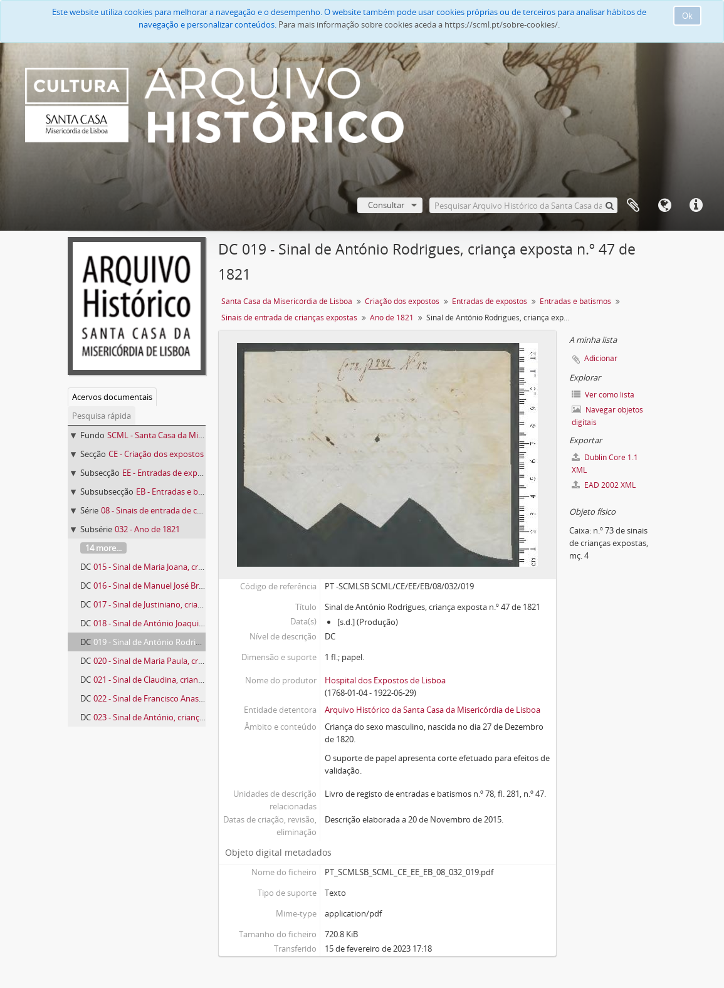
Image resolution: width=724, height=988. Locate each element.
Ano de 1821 (392, 317)
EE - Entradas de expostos (170, 472)
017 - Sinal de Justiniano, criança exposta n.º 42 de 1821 (194, 604)
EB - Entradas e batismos (182, 491)
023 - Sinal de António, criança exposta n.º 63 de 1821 (191, 717)
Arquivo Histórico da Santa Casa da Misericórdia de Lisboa (432, 709)
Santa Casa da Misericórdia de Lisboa (286, 301)
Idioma (664, 205)
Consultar (386, 205)
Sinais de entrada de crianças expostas (289, 317)
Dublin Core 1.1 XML (605, 463)
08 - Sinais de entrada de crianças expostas (180, 510)
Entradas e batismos (575, 301)
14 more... (103, 548)
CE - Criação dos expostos (156, 454)
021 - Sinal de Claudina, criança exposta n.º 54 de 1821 (192, 679)
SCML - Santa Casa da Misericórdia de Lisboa (189, 435)
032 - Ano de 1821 (147, 529)
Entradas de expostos (489, 301)
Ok (687, 15)
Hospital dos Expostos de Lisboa (385, 680)
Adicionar (600, 358)
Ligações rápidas (695, 205)
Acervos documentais (112, 396)
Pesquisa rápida (101, 415)
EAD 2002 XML (604, 485)
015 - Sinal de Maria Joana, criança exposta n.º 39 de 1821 (198, 566)
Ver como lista (603, 394)
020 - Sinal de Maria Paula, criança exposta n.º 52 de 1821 (198, 660)
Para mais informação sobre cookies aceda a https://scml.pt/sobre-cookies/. (419, 24)
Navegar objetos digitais (607, 416)
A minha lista (633, 205)
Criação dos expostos (402, 301)
